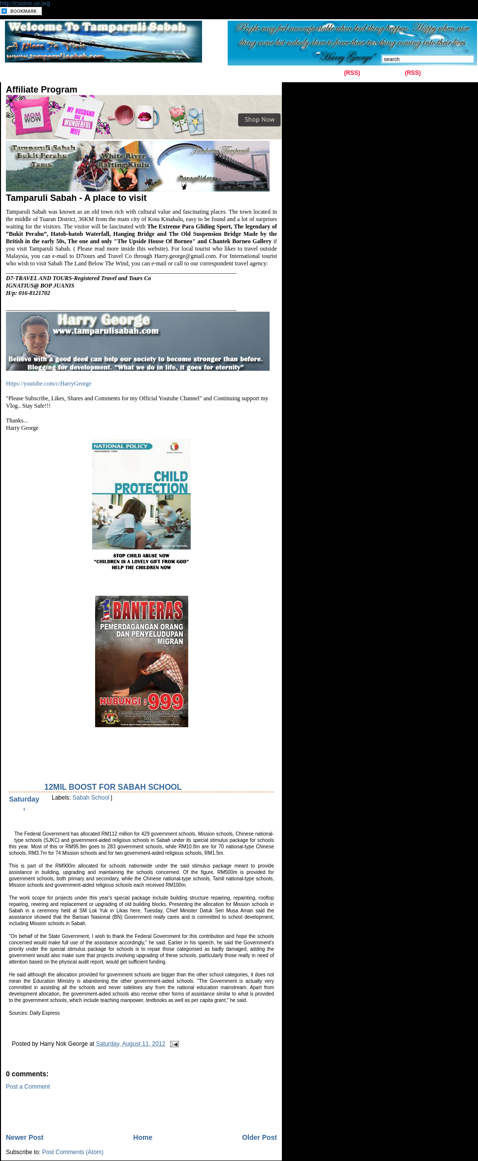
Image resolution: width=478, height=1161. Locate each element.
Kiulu (178, 73)
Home (16, 73)
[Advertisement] (121, 1105)
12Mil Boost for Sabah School (113, 787)
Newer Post (24, 1137)
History (118, 73)
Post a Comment (28, 1086)
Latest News (215, 73)
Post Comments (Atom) (72, 1152)
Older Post (259, 1137)
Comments (388, 72)
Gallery (87, 73)
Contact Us (51, 73)
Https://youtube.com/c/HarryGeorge (48, 383)
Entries (332, 72)
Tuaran (150, 73)
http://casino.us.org (25, 3)
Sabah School (90, 797)
